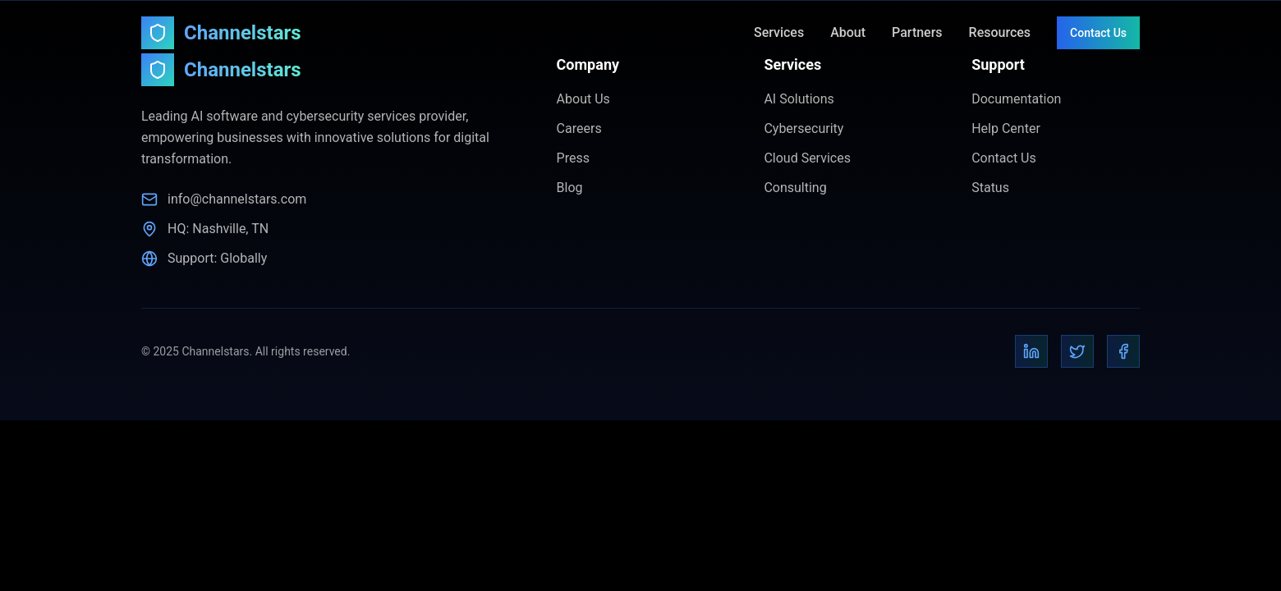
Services (779, 32)
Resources (1000, 32)
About (847, 32)
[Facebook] (1123, 351)
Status (990, 187)
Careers (579, 128)
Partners (917, 32)
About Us (583, 99)
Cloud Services (807, 158)
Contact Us (1098, 32)
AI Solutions (798, 99)
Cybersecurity (803, 128)
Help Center (1005, 128)
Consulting (795, 187)
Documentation (1016, 99)
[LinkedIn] (1031, 351)
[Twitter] (1077, 351)
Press (573, 158)
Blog (570, 187)
